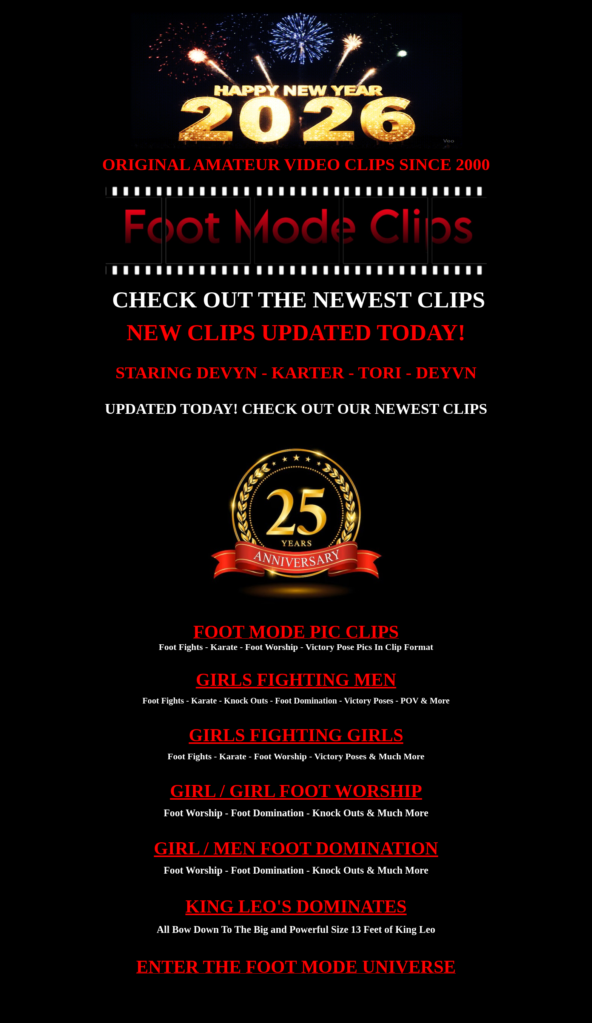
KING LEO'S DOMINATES (296, 906)
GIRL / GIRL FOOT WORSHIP (296, 791)
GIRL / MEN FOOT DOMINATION (296, 848)
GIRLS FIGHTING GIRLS (296, 735)
